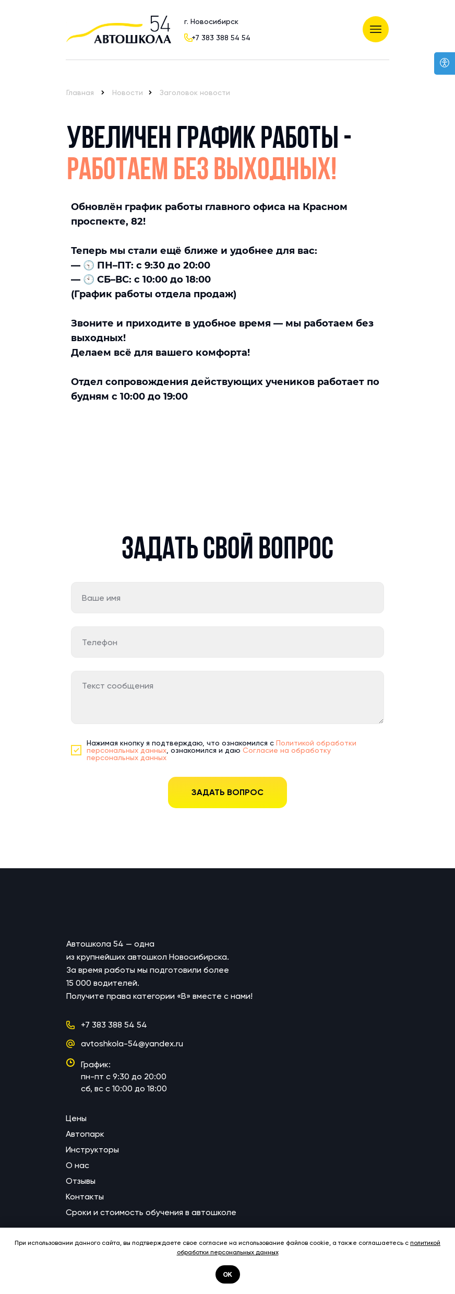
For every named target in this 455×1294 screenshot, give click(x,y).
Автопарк (85, 1134)
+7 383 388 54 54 (220, 37)
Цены (76, 1118)
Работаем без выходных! (202, 171)
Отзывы (80, 1181)
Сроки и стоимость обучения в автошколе (151, 1212)
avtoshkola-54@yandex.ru (132, 1043)
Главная (80, 92)
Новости (127, 92)
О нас (77, 1165)
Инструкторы (92, 1150)
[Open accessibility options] (444, 63)
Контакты (85, 1197)
